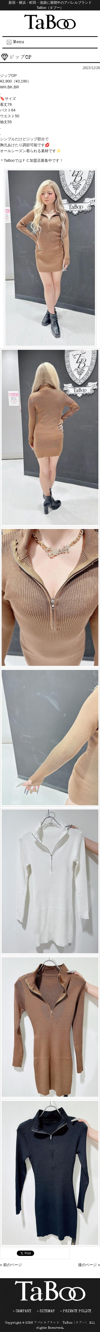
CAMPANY (23, 1311)
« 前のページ (11, 1265)
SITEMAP (47, 1311)
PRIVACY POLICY (77, 1311)
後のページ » (89, 1265)
